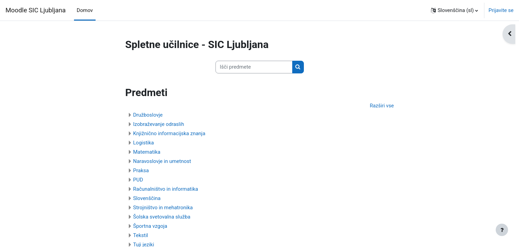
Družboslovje (148, 115)
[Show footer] (502, 230)
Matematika (147, 152)
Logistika (143, 143)
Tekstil (140, 236)
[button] (454, 10)
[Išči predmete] (254, 67)
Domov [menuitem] (85, 10)
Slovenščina (147, 199)
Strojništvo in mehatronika (163, 208)
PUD (138, 180)
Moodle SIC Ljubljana (35, 10)
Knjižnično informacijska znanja (169, 134)
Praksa (141, 171)
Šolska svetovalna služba (161, 217)
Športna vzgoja (150, 226)
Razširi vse (381, 106)
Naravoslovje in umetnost (162, 161)
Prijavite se (501, 10)
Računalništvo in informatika (165, 189)
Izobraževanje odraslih (158, 124)
